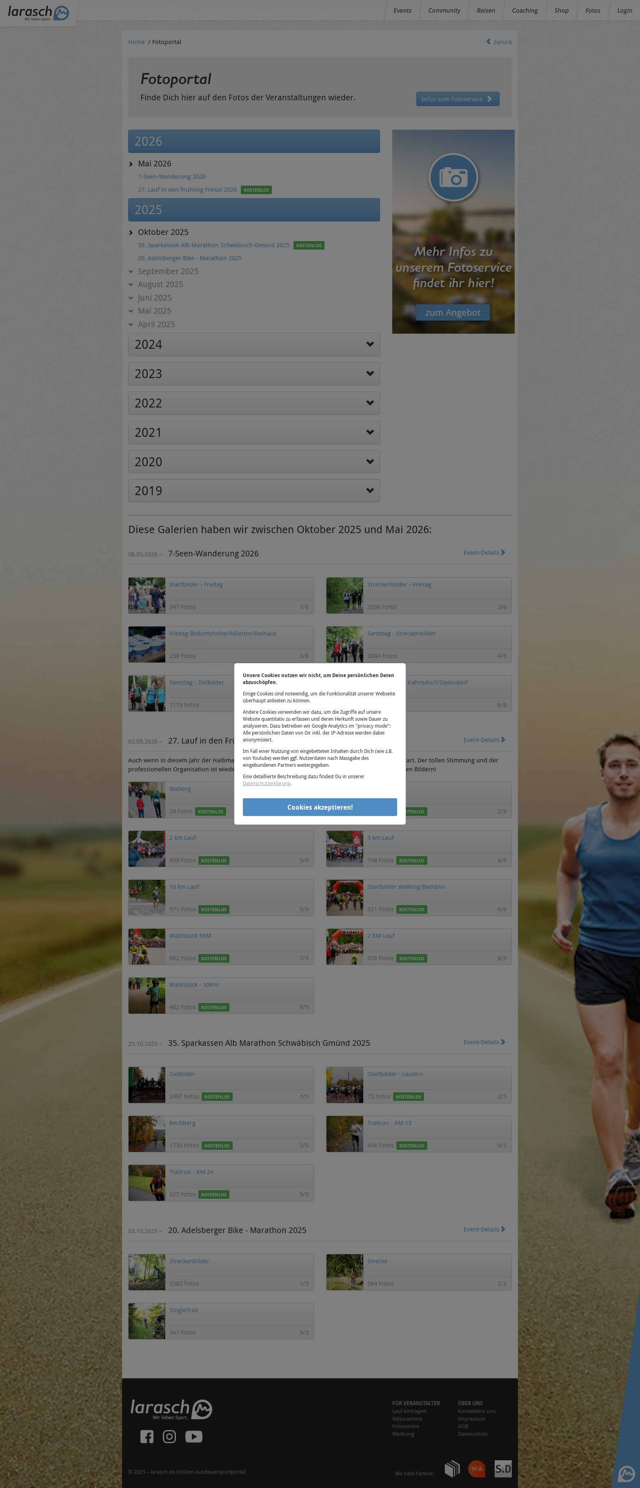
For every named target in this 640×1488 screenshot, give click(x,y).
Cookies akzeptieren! (320, 806)
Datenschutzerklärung (266, 783)
